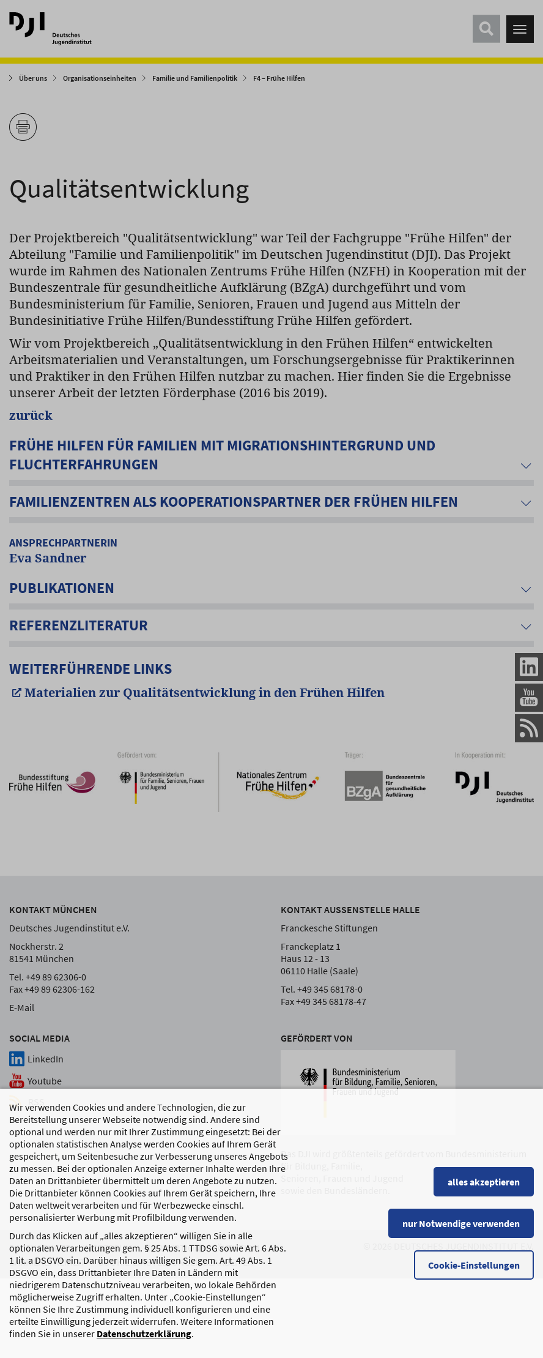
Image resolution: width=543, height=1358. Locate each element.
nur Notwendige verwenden (461, 1239)
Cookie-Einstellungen (474, 1280)
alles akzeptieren (484, 1197)
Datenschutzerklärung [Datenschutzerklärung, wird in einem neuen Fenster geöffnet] (144, 1349)
